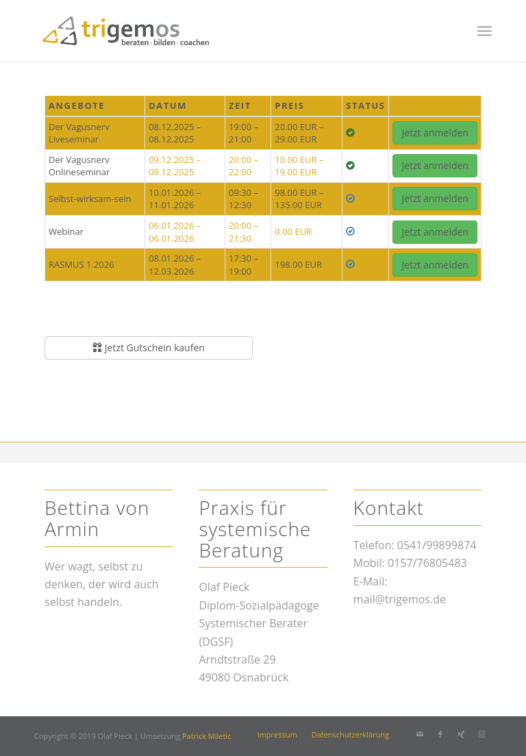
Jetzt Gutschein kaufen (148, 347)
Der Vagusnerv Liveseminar (79, 133)
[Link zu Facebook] (440, 734)
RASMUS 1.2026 (81, 264)
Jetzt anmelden (434, 132)
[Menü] (484, 30)
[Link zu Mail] (420, 734)
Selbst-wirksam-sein (90, 198)
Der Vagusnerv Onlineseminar (79, 166)
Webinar (66, 231)
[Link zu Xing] (461, 734)
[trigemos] (125, 31)
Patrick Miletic (206, 736)
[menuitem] (484, 30)
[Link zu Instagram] (481, 734)
